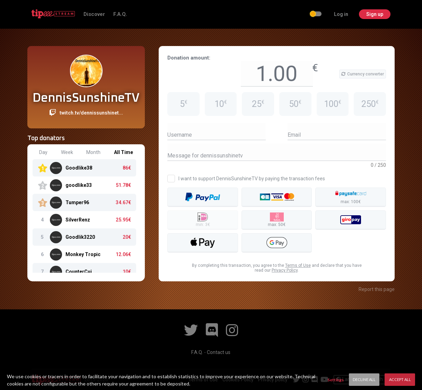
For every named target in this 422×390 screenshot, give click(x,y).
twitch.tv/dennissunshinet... (91, 113)
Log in (341, 14)
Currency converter (362, 74)
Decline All (364, 379)
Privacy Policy (285, 270)
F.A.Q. (120, 14)
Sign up (374, 14)
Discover (94, 14)
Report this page (377, 289)
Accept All (400, 379)
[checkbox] (316, 14)
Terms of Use (298, 265)
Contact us (218, 352)
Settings (335, 379)
